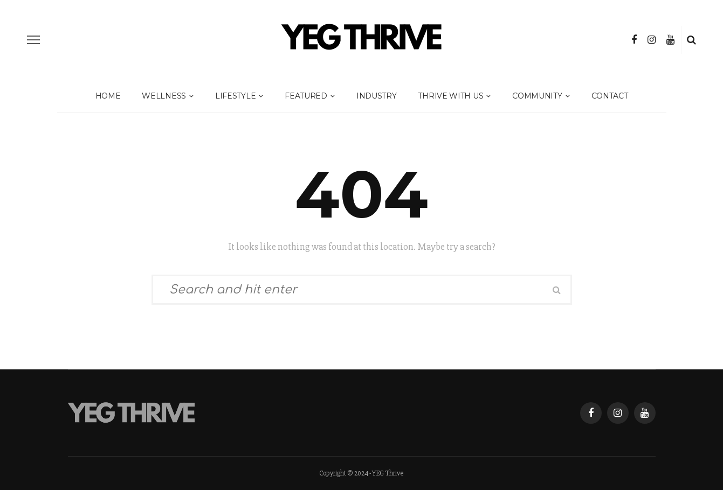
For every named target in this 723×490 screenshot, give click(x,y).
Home (108, 96)
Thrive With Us (450, 96)
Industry (376, 96)
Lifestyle (235, 96)
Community (537, 96)
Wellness (164, 96)
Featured (306, 96)
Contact (609, 96)
